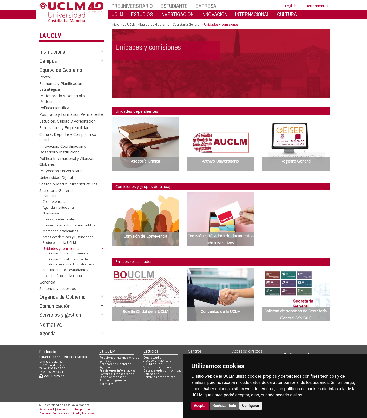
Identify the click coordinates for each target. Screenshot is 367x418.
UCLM (117, 14)
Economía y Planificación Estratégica (60, 86)
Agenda (47, 333)
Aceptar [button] (200, 405)
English (291, 5)
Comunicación (54, 306)
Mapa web (89, 413)
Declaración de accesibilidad (59, 413)
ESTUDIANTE (174, 5)
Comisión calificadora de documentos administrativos (71, 261)
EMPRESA (205, 5)
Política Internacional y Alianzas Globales (66, 161)
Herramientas (316, 5)
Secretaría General (56, 190)
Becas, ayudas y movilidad (162, 370)
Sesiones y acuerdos (57, 288)
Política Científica (54, 107)
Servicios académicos (159, 377)
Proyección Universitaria (61, 170)
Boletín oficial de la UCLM (62, 275)
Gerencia (47, 281)
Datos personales (83, 409)
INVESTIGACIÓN (177, 14)
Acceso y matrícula (157, 360)
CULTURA (287, 14)
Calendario (151, 374)
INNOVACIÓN (214, 14)
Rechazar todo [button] (224, 405)
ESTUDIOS (142, 14)
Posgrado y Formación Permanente (71, 114)
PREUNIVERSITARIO (132, 5)
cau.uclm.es (52, 376)
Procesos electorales (59, 219)
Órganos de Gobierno (62, 297)
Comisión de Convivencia (69, 253)
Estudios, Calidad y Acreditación (67, 120)
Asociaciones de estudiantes (65, 269)
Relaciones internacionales (119, 357)
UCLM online (152, 364)
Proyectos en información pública (69, 225)
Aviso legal (46, 409)
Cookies (62, 409)
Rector (45, 76)
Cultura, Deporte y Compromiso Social (67, 136)
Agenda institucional (59, 207)
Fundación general (113, 380)
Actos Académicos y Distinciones (68, 236)
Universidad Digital (56, 177)
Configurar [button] (250, 405)
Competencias (54, 201)
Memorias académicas (60, 230)
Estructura (51, 195)
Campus (48, 61)
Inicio (115, 24)
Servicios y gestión (60, 315)
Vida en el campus (157, 367)
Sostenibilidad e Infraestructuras (68, 183)
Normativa (51, 213)
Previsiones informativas (117, 370)
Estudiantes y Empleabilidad (64, 127)
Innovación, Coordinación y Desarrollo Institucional (62, 149)
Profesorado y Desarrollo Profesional (62, 98)
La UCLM (50, 35)
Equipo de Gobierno (60, 70)
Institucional (53, 52)
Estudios (151, 351)
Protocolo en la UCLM (59, 242)
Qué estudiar (153, 357)
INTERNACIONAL (252, 14)
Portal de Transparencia (117, 374)
